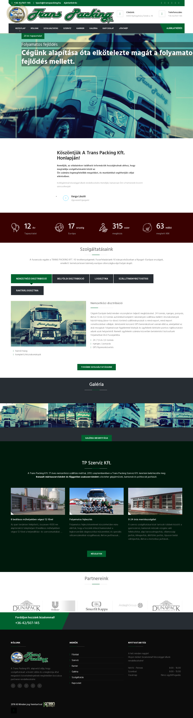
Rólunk (34, 28)
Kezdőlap (20, 28)
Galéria (93, 28)
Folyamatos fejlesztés (80, 520)
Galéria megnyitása (96, 438)
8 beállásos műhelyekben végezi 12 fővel (32, 520)
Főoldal (75, 654)
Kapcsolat (108, 28)
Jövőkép (123, 28)
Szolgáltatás (50, 28)
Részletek (96, 554)
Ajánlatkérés (70, 3)
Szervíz (67, 28)
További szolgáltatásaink (96, 367)
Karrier (80, 28)
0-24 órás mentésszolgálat (142, 520)
